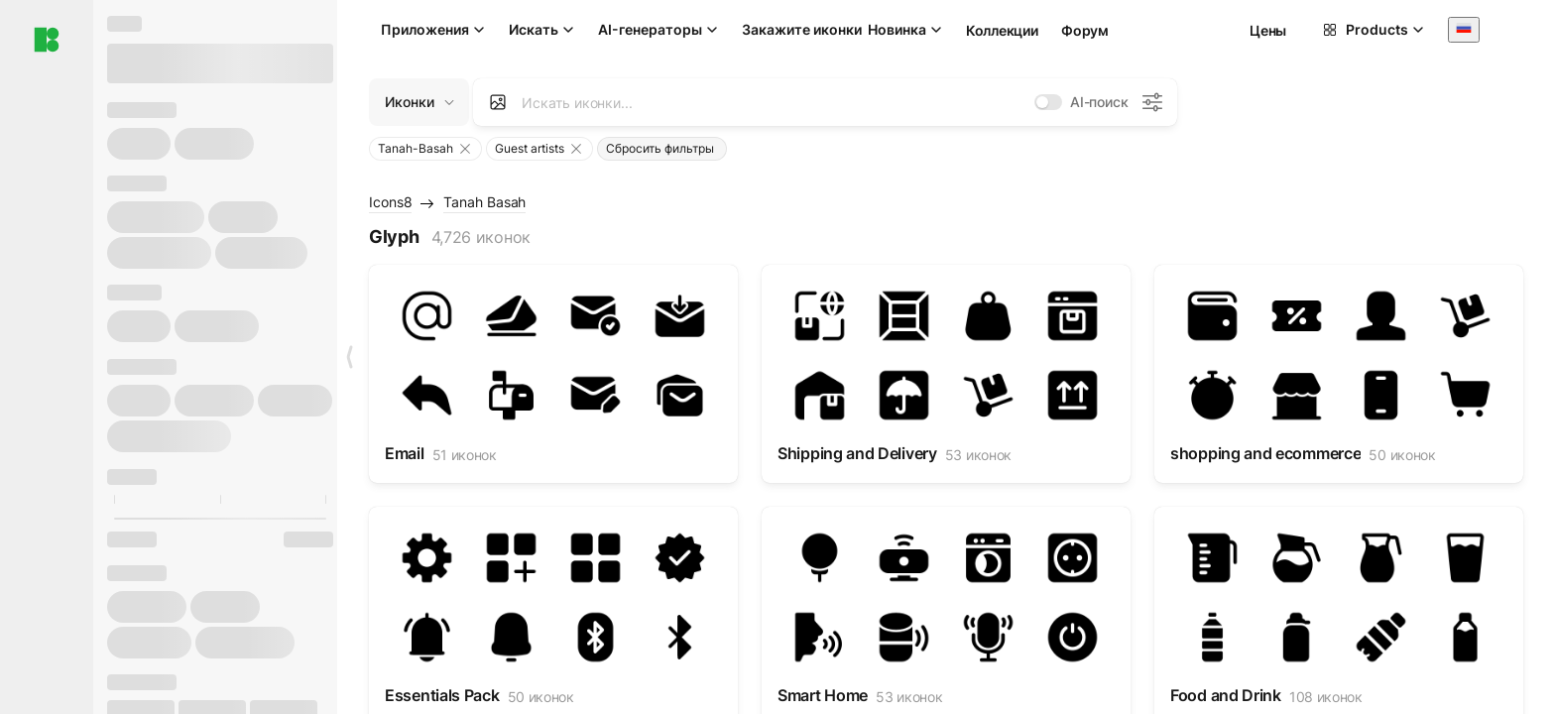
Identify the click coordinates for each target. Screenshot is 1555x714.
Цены (1268, 30)
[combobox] (1464, 29)
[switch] (1048, 102)
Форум (1085, 30)
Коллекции (1001, 30)
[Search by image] (498, 102)
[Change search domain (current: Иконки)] (419, 102)
